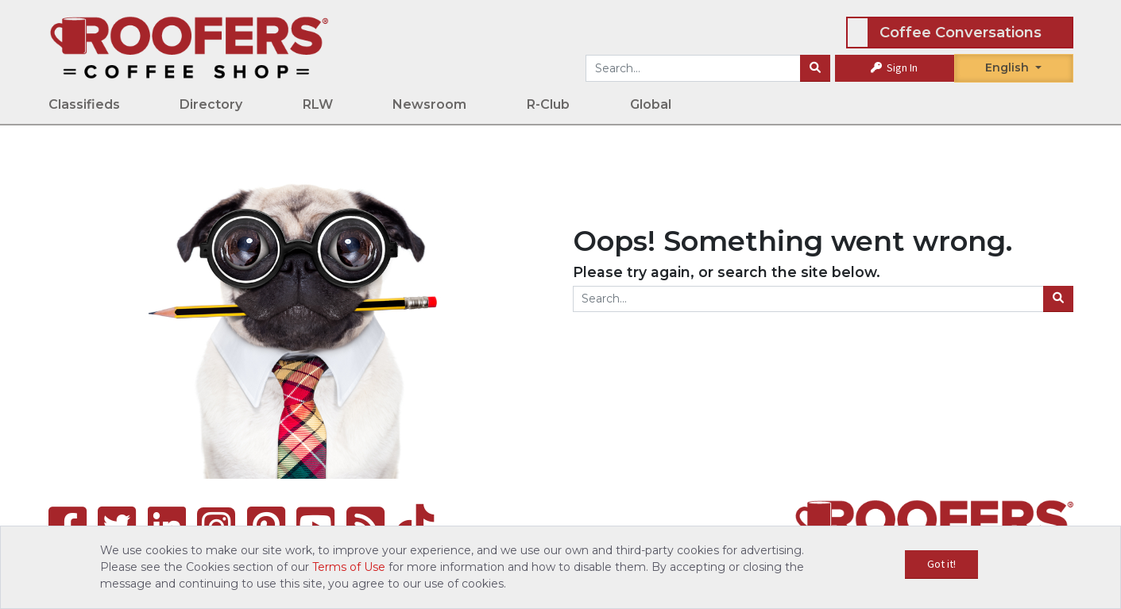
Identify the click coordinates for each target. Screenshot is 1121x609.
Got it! (941, 564)
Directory (211, 104)
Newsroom (429, 104)
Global (650, 104)
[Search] (815, 68)
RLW (318, 104)
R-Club (548, 104)
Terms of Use (348, 567)
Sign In (894, 67)
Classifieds (84, 104)
